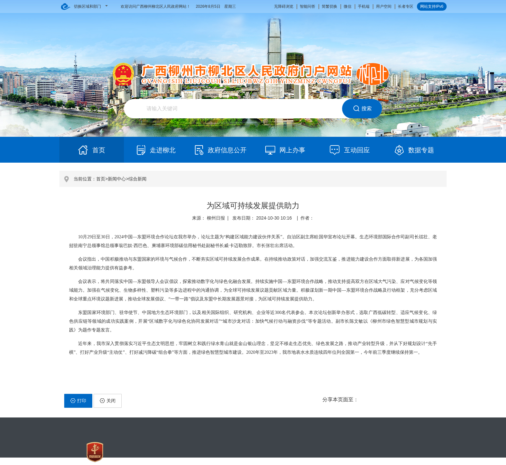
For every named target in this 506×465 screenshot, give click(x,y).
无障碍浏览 (283, 6)
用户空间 (383, 6)
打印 (78, 400)
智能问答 (307, 6)
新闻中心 (117, 178)
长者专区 (405, 6)
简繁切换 (329, 6)
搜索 (362, 108)
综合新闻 (137, 178)
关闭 (108, 400)
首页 (100, 178)
